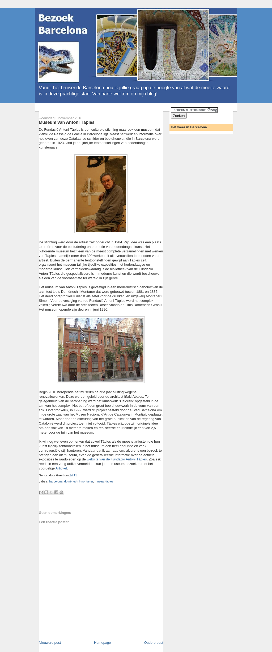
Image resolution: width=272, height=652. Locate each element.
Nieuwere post (50, 643)
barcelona (56, 481)
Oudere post (153, 643)
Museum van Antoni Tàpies (67, 122)
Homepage (102, 643)
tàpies (109, 481)
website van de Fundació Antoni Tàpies (117, 459)
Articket (61, 468)
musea (99, 481)
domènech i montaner (78, 481)
